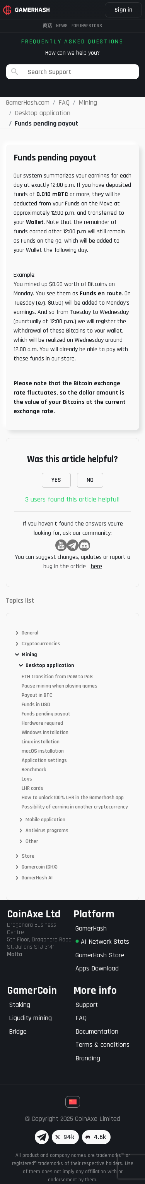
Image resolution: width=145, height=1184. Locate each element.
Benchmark (34, 769)
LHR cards (32, 788)
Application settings (44, 760)
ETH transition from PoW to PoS (57, 676)
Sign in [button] (123, 10)
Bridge (18, 1031)
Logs (27, 779)
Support (86, 1004)
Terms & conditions (102, 1044)
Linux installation (41, 741)
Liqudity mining (30, 1017)
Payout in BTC (37, 695)
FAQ (81, 1017)
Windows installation (45, 732)
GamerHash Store (99, 955)
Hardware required (42, 723)
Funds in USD (36, 704)
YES (56, 480)
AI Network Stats (102, 941)
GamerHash (91, 928)
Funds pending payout (46, 713)
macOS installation (43, 751)
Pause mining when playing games (59, 685)
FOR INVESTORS (87, 26)
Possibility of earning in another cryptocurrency (75, 806)
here (96, 566)
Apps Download (97, 968)
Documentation (96, 1031)
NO (90, 480)
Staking (19, 1004)
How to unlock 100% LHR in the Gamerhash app (73, 797)
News (62, 26)
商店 (47, 26)
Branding (87, 1058)
